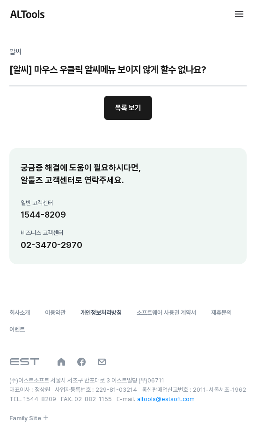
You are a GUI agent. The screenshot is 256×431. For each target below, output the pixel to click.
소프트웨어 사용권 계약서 (166, 312)
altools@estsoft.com (166, 399)
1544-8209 (43, 214)
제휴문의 (221, 312)
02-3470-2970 (51, 245)
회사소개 (19, 312)
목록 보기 (128, 108)
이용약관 (55, 312)
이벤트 (17, 329)
